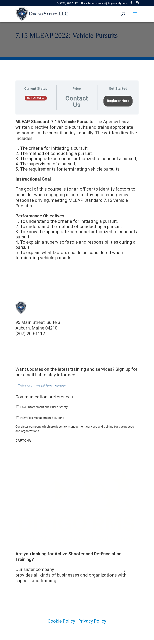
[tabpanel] (77, 192)
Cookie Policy (61, 621)
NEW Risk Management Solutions (42, 418)
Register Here (118, 101)
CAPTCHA (23, 440)
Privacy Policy (92, 621)
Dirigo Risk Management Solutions (90, 569)
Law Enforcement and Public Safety (44, 407)
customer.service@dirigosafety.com (51, 339)
